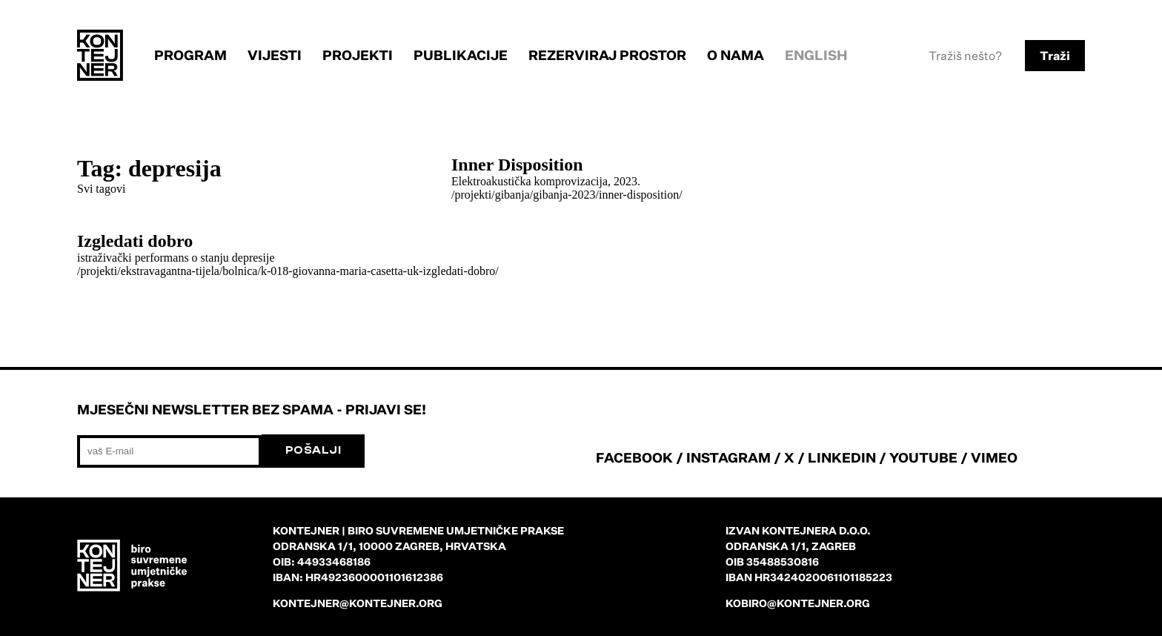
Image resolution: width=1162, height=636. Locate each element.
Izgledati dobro (135, 241)
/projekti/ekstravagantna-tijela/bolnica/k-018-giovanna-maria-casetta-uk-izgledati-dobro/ (288, 271)
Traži (1055, 55)
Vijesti (275, 55)
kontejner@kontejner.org (357, 603)
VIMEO (994, 457)
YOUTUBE (923, 457)
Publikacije (461, 55)
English (816, 55)
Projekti (357, 55)
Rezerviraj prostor (607, 55)
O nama (735, 55)
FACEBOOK (634, 457)
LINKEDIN (842, 457)
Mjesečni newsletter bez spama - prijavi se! (251, 409)
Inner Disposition (517, 164)
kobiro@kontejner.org (798, 603)
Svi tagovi (101, 188)
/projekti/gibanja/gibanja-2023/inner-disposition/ (567, 194)
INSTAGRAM (728, 457)
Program (190, 55)
